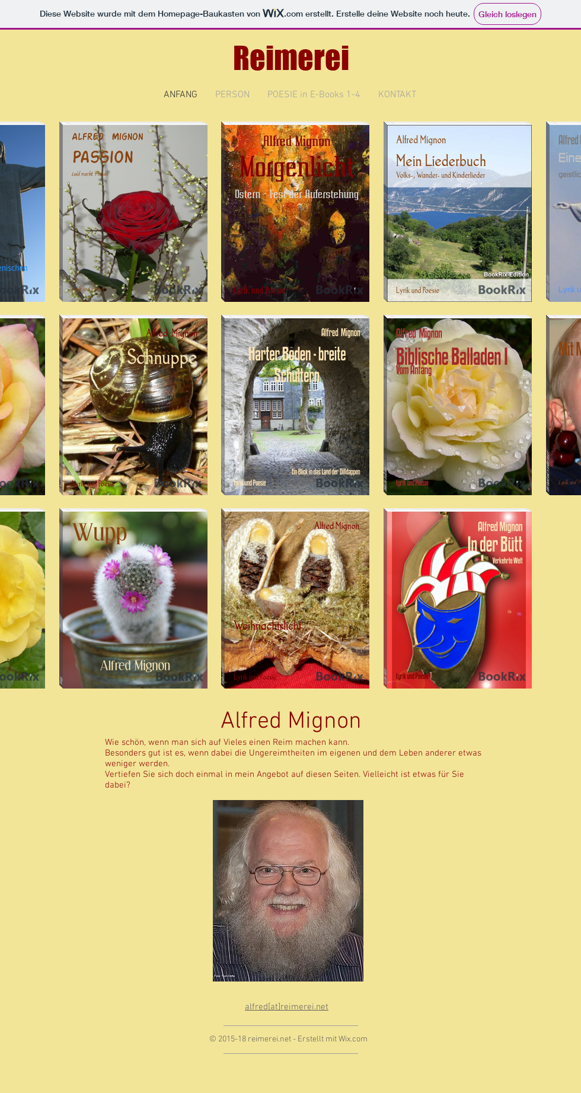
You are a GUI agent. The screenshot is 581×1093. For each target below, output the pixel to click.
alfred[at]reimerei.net (286, 1007)
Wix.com (353, 1039)
